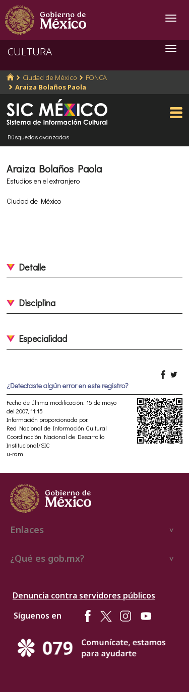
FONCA (96, 77)
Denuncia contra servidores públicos (84, 595)
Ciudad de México (50, 77)
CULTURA (30, 51)
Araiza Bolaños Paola (50, 87)
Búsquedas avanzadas (38, 137)
